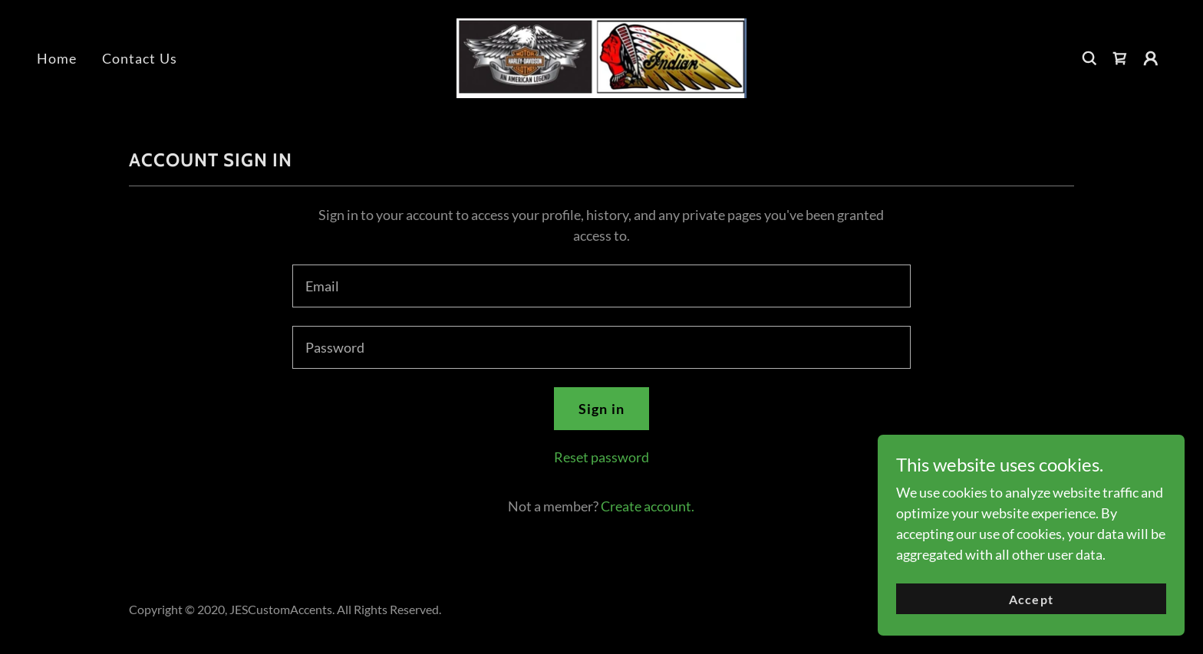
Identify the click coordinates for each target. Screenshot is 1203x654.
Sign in (601, 408)
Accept (1031, 599)
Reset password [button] (601, 457)
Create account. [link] (647, 506)
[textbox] (601, 286)
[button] (1150, 58)
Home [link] (57, 58)
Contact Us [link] (139, 58)
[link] (601, 56)
